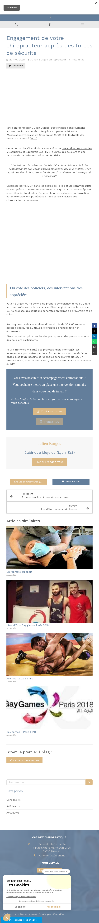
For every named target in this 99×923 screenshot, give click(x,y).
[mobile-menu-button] (82, 24)
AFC (57, 134)
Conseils (11, 799)
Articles (11, 806)
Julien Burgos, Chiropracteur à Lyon (33, 399)
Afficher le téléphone (52, 855)
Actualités (12, 812)
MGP (33, 138)
